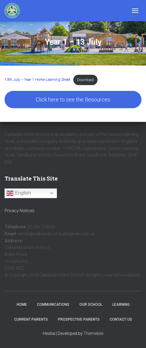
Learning (121, 304)
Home (22, 304)
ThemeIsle (93, 333)
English (18, 193)
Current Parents (31, 319)
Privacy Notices (20, 210)
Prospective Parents (79, 319)
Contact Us (121, 319)
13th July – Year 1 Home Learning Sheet (37, 80)
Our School (90, 304)
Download (85, 80)
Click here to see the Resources (73, 99)
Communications (53, 304)
